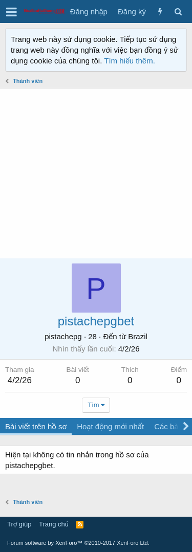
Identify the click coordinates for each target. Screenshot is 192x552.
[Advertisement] (96, 173)
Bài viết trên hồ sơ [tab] (36, 426)
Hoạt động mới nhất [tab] (110, 426)
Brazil (137, 336)
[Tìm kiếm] (178, 11)
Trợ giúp (19, 524)
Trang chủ (54, 524)
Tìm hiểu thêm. (129, 60)
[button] (11, 12)
